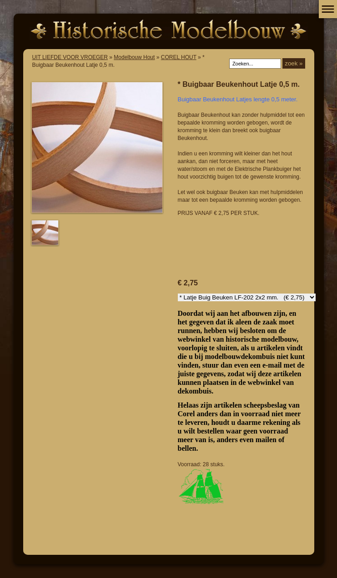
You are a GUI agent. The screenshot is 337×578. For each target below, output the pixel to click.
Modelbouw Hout (134, 57)
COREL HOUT (178, 57)
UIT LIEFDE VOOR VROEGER (70, 57)
